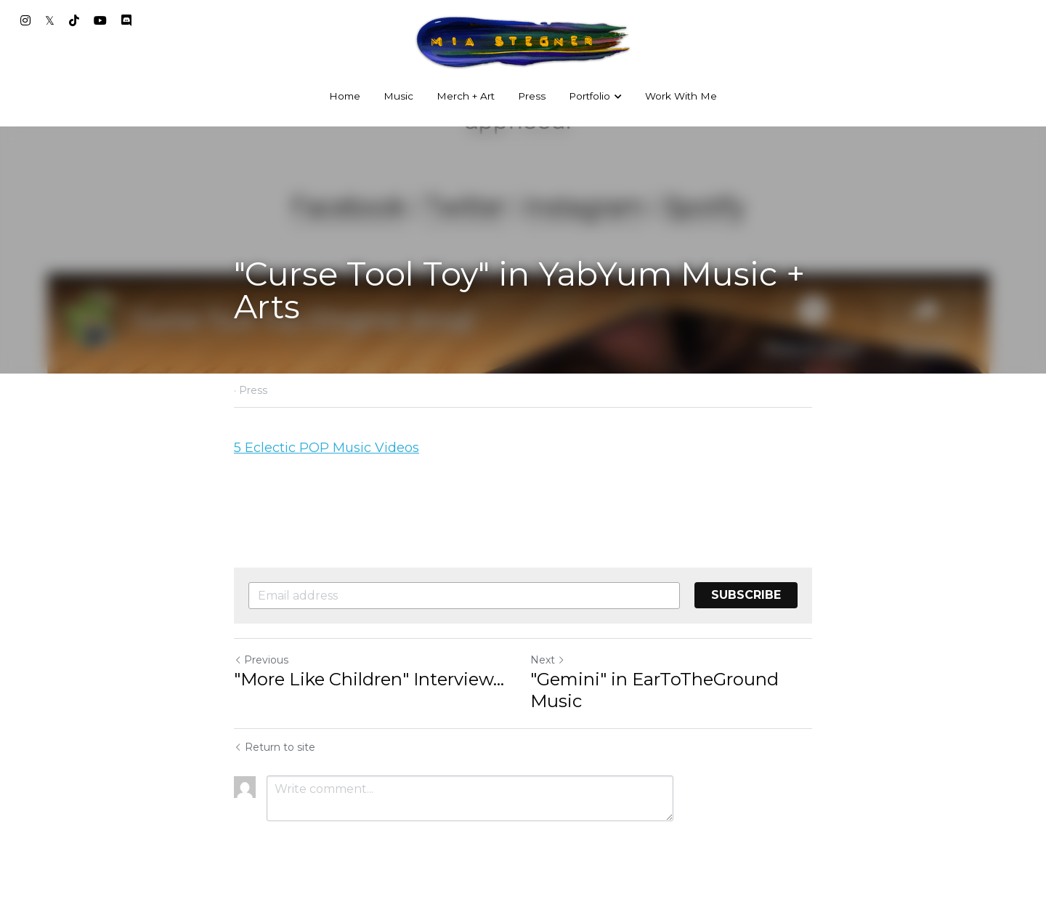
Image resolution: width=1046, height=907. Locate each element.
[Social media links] (25, 20)
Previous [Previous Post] (261, 659)
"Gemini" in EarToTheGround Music (654, 690)
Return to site (274, 747)
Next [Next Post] (547, 659)
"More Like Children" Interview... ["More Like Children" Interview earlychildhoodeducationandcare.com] (369, 679)
